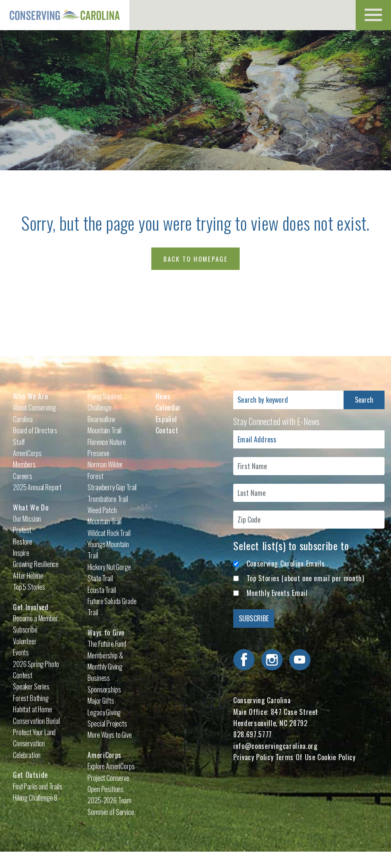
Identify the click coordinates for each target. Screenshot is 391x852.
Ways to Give (106, 632)
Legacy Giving (104, 712)
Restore (22, 541)
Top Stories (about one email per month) (305, 578)
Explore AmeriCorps (111, 766)
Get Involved (31, 607)
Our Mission (27, 519)
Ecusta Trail (102, 590)
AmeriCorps (104, 755)
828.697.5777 (252, 734)
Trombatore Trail (108, 499)
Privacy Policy (253, 757)
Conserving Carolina (64, 15)
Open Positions (106, 789)
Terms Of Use (295, 757)
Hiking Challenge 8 (35, 797)
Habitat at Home (32, 709)
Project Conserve (108, 778)
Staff (19, 442)
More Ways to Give (109, 735)
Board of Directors (35, 430)
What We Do (30, 507)
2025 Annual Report (37, 487)
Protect (22, 530)
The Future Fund (107, 644)
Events (21, 652)
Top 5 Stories (29, 587)
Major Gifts (101, 700)
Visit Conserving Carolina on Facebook (244, 659)
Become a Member (35, 618)
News (163, 396)
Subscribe (25, 629)
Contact (167, 430)
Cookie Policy (336, 757)
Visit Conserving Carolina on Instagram (272, 659)
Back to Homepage (195, 258)
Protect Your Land (34, 732)
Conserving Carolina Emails (286, 563)
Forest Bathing (31, 698)
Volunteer (25, 641)
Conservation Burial (36, 721)
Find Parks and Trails (38, 786)
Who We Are (30, 396)
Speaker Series (31, 686)
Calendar (168, 407)
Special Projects (107, 723)
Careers (22, 476)
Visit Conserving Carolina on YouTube (299, 659)
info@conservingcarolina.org (275, 746)
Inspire (21, 553)
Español (166, 419)
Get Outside (30, 775)
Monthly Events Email (277, 593)
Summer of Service (111, 812)
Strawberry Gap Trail (112, 487)
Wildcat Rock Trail (109, 533)
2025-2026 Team (109, 800)
